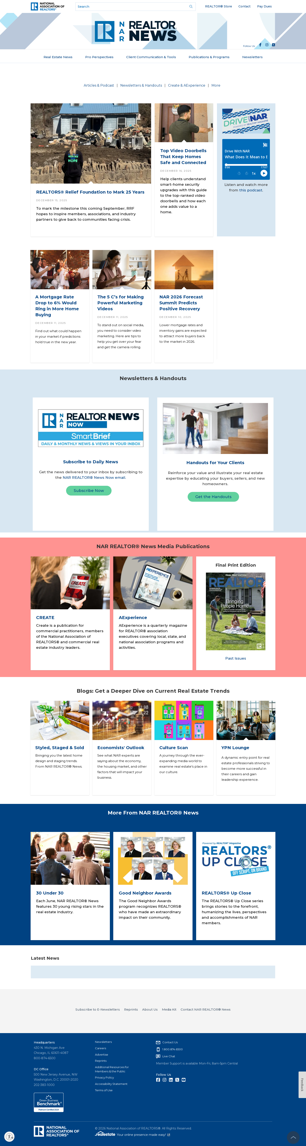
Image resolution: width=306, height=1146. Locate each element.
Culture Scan (173, 747)
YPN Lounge (235, 747)
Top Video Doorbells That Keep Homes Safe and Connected (183, 156)
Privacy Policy (104, 1077)
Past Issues (235, 658)
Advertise (101, 1054)
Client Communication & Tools (151, 57)
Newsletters (252, 57)
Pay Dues (264, 6)
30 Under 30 (50, 893)
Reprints (100, 1060)
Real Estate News (58, 57)
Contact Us (170, 1042)
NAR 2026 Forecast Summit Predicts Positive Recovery (181, 302)
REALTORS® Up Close (226, 893)
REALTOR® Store (218, 6)
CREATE (45, 617)
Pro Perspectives (99, 57)
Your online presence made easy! (143, 1135)
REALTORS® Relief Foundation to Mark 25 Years (90, 191)
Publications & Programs (209, 57)
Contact (244, 6)
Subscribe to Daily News (90, 461)
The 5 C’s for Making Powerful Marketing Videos (120, 302)
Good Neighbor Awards (145, 893)
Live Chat (168, 1056)
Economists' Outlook (120, 747)
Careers (100, 1048)
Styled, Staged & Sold (59, 747)
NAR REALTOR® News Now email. (94, 477)
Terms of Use (104, 1090)
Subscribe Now (89, 490)
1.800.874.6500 (172, 1049)
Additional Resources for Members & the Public (112, 1069)
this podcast (250, 190)
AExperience (133, 617)
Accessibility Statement (111, 1084)
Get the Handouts (213, 496)
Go (191, 6)
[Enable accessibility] (9, 1137)
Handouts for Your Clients (215, 462)
